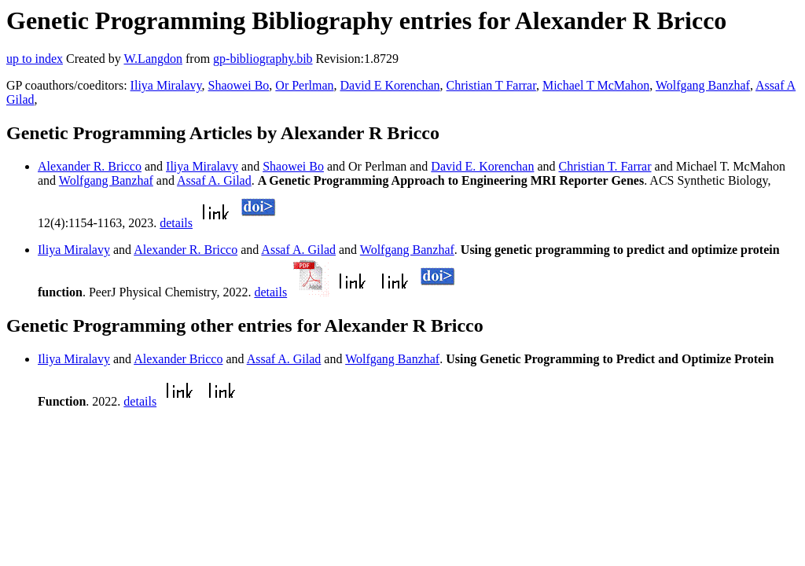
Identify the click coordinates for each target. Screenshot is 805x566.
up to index (34, 58)
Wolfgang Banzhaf (703, 85)
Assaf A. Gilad (214, 180)
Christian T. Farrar (605, 166)
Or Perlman (304, 85)
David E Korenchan (390, 85)
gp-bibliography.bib (263, 58)
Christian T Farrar (491, 85)
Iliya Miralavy (166, 85)
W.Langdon (152, 58)
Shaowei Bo (239, 85)
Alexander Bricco (178, 359)
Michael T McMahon (595, 85)
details (176, 223)
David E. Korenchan (482, 166)
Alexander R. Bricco (90, 166)
